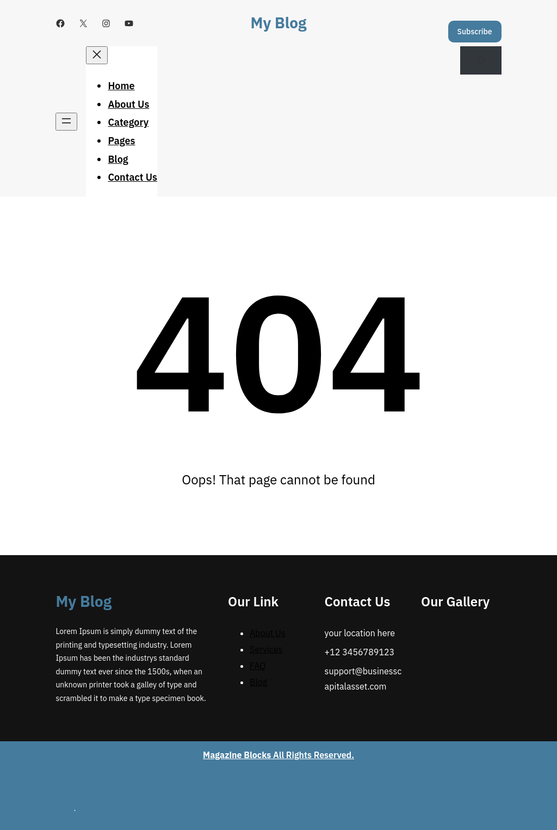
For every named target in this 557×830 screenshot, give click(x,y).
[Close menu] (97, 55)
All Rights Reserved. (278, 754)
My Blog (279, 23)
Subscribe (474, 31)
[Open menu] (66, 122)
